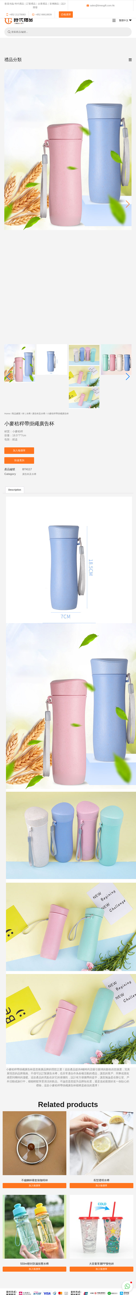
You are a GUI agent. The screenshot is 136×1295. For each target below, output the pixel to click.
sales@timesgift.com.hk (100, 5)
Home (7, 413)
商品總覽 (16, 413)
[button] (128, 204)
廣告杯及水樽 (38, 413)
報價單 (66, 14)
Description (14, 489)
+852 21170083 (16, 14)
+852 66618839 (42, 14)
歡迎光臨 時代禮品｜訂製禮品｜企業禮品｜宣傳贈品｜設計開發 (35, 5)
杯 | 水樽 (26, 413)
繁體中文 (125, 20)
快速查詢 (19, 460)
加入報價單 (19, 450)
